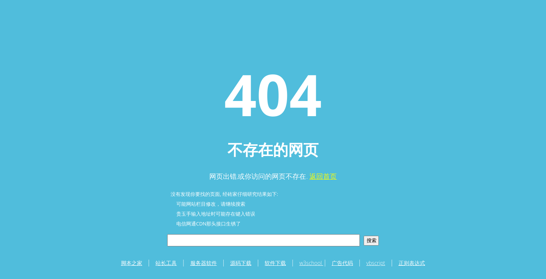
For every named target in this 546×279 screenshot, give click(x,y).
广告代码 (342, 262)
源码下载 (240, 262)
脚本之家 (131, 262)
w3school (311, 262)
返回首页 (323, 176)
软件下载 (275, 262)
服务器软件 (203, 262)
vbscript (375, 262)
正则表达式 (412, 262)
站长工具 (166, 262)
